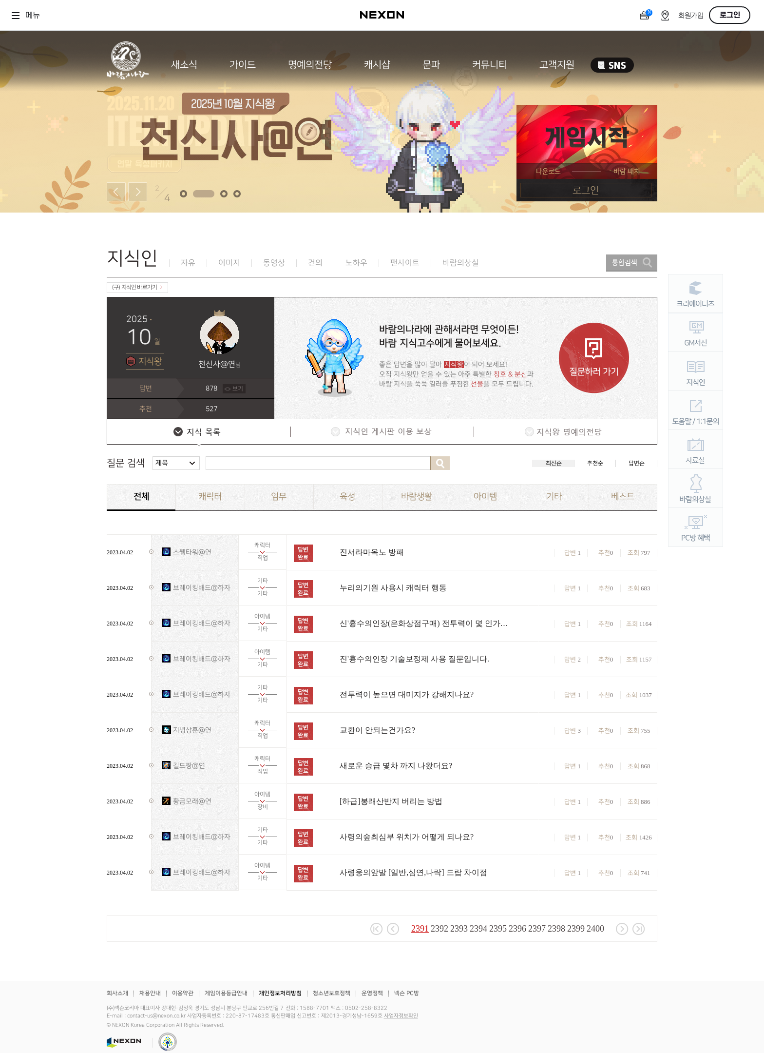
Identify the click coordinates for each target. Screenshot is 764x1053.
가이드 (242, 64)
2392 (439, 929)
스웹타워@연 (192, 552)
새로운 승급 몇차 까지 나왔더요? (396, 765)
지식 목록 (198, 433)
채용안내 (150, 993)
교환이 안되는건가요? (377, 730)
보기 (237, 389)
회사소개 (117, 993)
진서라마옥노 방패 (372, 552)
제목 (161, 463)
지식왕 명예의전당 (564, 433)
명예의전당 (310, 64)
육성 (347, 496)
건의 (315, 263)
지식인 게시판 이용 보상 (381, 433)
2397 (537, 929)
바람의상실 (460, 263)
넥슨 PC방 (406, 993)
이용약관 (182, 993)
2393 (459, 929)
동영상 (274, 263)
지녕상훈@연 (192, 730)
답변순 (637, 463)
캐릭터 (210, 496)
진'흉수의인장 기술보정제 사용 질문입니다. (414, 659)
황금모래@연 (192, 801)
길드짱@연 (189, 765)
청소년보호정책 (331, 993)
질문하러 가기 (594, 358)
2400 (595, 929)
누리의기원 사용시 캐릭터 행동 (393, 588)
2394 (478, 929)
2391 (420, 929)
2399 (576, 929)
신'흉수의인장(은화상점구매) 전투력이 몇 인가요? (425, 623)
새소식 (184, 64)
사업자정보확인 (401, 1016)
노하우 (356, 263)
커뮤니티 (489, 64)
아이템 (485, 496)
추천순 (595, 463)
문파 (431, 64)
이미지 (229, 263)
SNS (612, 65)
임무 (278, 496)
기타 (554, 496)
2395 (498, 929)
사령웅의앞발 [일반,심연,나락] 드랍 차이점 (413, 872)
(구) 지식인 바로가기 (137, 287)
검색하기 (440, 463)
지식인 (132, 259)
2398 (556, 929)
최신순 (554, 463)
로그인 (730, 15)
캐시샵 (377, 64)
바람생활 (416, 496)
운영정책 (372, 993)
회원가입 (691, 16)
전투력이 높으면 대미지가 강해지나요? (407, 694)
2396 (517, 929)
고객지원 (556, 64)
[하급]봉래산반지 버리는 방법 (391, 801)
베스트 (622, 496)
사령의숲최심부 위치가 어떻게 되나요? (407, 837)
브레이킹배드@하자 (201, 587)
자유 (188, 263)
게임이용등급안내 (226, 993)
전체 (141, 497)
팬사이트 (405, 263)
